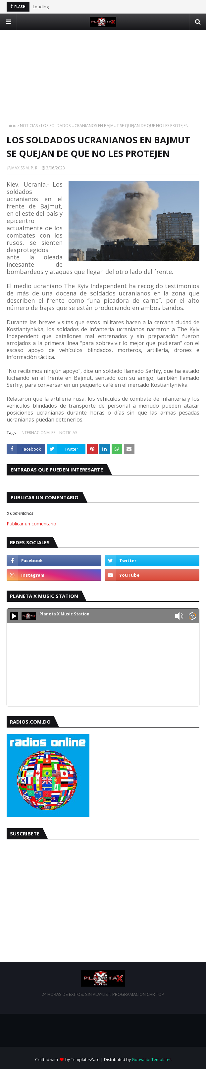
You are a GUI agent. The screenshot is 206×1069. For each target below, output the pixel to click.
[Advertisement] (103, 76)
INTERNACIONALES (38, 432)
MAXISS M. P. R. (24, 168)
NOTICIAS (29, 125)
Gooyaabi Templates (151, 1059)
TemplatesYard (85, 1059)
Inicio (12, 125)
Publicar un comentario (31, 523)
